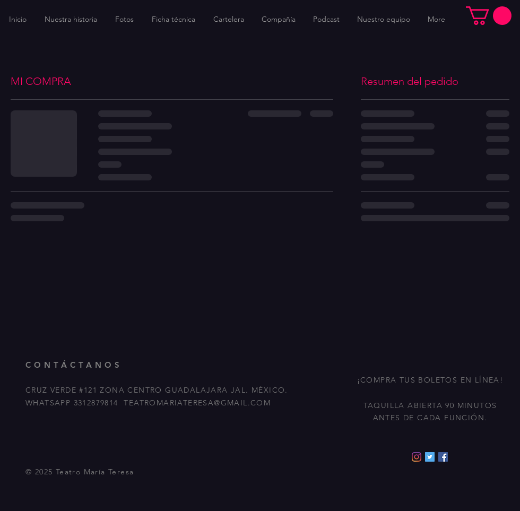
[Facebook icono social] (443, 457)
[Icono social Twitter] (430, 457)
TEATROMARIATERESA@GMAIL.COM (197, 403)
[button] (489, 15)
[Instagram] (416, 457)
